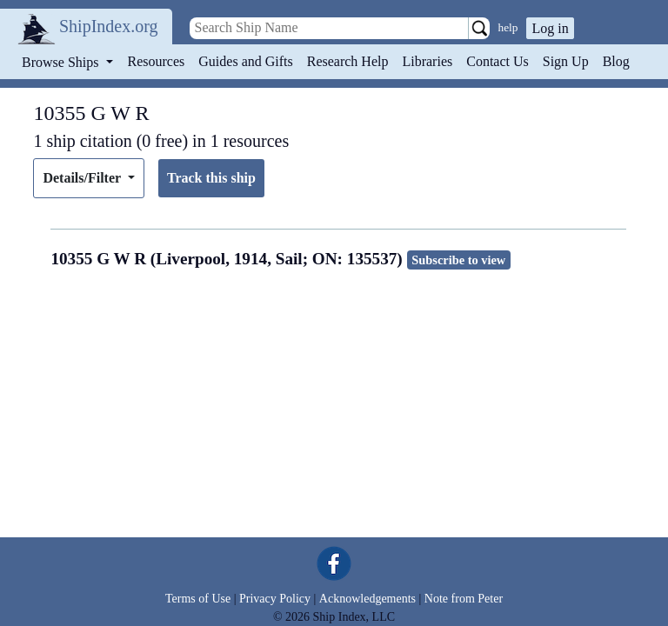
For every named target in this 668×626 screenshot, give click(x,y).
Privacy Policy (275, 598)
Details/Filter (83, 177)
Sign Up (566, 61)
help (508, 27)
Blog (616, 61)
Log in (549, 28)
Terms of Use (197, 598)
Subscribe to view (458, 260)
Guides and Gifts (245, 61)
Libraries (427, 61)
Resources (156, 61)
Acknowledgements (367, 598)
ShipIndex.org (108, 26)
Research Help (348, 61)
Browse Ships (62, 62)
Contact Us (497, 61)
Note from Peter (463, 598)
